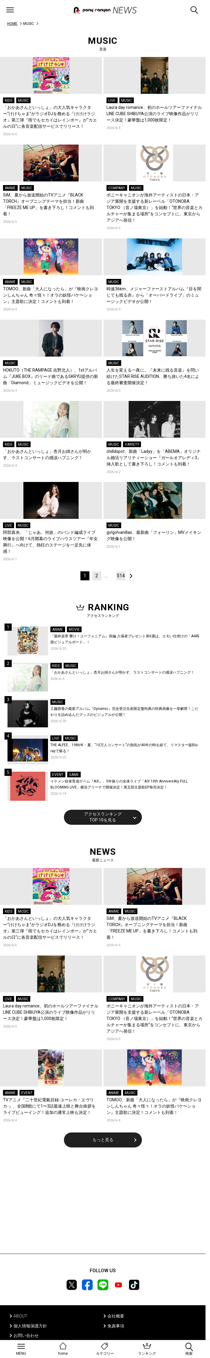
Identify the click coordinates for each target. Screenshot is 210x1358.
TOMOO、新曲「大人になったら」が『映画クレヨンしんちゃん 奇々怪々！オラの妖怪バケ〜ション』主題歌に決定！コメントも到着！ (50, 295)
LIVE (112, 100)
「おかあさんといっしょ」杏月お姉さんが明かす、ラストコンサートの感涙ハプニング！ (47, 454)
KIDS (8, 100)
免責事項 (115, 1326)
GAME (74, 775)
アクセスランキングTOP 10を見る (103, 817)
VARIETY (132, 444)
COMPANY (116, 188)
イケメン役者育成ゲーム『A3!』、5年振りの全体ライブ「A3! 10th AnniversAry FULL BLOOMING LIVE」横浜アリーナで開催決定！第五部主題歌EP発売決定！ (119, 784)
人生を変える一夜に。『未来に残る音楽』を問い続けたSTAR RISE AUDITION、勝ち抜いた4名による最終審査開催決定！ (152, 376)
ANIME (10, 188)
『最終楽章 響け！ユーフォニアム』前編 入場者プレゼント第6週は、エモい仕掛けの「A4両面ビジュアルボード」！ (124, 639)
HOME (12, 24)
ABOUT (20, 1316)
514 (121, 576)
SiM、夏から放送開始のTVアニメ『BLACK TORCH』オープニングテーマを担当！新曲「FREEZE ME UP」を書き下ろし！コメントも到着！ (48, 204)
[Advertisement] (103, 1204)
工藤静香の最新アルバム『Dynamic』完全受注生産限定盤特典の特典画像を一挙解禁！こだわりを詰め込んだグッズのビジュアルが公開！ (124, 712)
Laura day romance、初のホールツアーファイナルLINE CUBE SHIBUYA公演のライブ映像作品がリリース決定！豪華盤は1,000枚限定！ (154, 113)
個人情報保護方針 (30, 1326)
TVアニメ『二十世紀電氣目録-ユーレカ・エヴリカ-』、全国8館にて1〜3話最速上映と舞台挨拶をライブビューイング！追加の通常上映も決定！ (49, 1106)
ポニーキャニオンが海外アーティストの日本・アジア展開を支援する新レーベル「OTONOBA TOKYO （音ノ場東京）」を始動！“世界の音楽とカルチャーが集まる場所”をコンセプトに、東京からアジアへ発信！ (154, 208)
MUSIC (23, 100)
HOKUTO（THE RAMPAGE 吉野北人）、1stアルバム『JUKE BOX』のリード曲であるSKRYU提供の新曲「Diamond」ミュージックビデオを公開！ (50, 376)
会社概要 (115, 1316)
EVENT (57, 775)
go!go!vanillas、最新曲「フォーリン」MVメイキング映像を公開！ (153, 535)
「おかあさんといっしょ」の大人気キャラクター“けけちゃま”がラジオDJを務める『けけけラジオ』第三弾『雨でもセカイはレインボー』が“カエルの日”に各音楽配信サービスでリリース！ (50, 117)
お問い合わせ (26, 1335)
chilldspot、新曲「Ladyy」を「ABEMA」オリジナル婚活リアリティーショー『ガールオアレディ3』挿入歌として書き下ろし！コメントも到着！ (153, 457)
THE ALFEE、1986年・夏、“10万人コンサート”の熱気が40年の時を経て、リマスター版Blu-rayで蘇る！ (124, 748)
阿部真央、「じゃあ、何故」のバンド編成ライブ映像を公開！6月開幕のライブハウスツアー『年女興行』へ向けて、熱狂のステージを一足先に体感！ (50, 542)
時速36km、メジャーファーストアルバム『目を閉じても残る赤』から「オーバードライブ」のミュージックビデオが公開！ (153, 295)
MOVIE (74, 629)
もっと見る (102, 1139)
